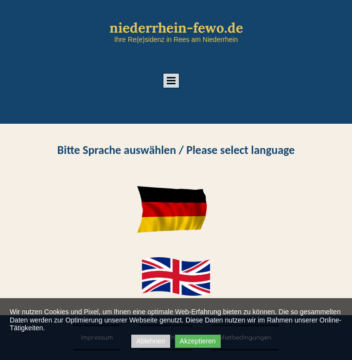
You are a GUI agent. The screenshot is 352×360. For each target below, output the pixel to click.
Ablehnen (150, 341)
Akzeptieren (198, 341)
